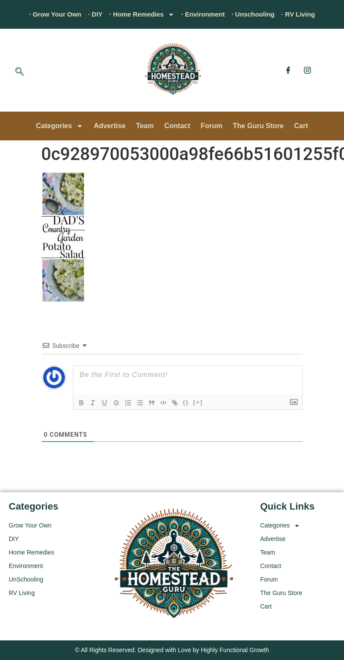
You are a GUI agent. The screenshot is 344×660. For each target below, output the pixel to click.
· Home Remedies (139, 14)
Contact (177, 125)
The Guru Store (258, 125)
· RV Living (306, 14)
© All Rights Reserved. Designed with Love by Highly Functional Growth (172, 649)
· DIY (91, 14)
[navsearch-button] (19, 72)
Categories (59, 126)
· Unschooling (258, 14)
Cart (301, 125)
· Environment (205, 14)
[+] (203, 402)
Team (145, 125)
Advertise (110, 125)
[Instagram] (307, 70)
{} (190, 402)
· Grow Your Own (47, 14)
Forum (211, 125)
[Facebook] (288, 70)
